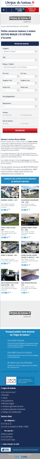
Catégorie (6, 48)
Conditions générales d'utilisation (13, 409)
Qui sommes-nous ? (9, 392)
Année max (24, 87)
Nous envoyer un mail (11, 444)
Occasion (25, 123)
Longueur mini (7, 80)
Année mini (6, 87)
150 (18, 153)
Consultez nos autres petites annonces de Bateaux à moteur (20, 180)
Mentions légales (8, 403)
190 (24, 153)
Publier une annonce (32, 10)
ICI (23, 174)
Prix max (23, 73)
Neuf (5, 123)
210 (27, 153)
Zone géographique (9, 96)
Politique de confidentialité (11, 412)
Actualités (5, 394)
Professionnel (26, 115)
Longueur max (25, 80)
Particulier (7, 115)
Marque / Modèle (8, 64)
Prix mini (6, 73)
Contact (4, 397)
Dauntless (30, 148)
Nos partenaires (7, 400)
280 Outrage (25, 160)
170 (21, 153)
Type (4, 57)
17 (15, 153)
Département (7, 103)
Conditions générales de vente (12, 406)
